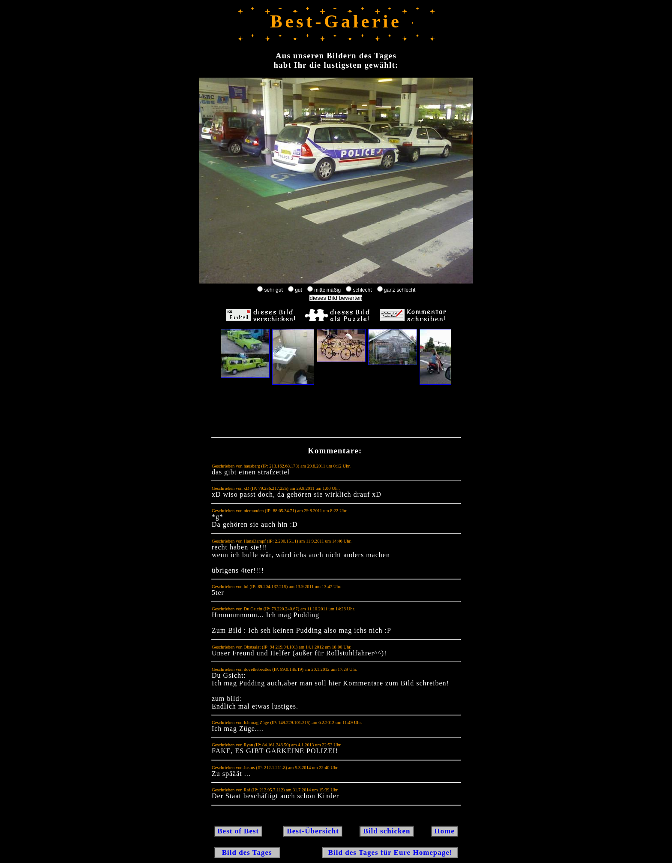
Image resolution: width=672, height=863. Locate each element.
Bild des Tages (247, 852)
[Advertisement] (336, 413)
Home (444, 831)
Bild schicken (386, 831)
